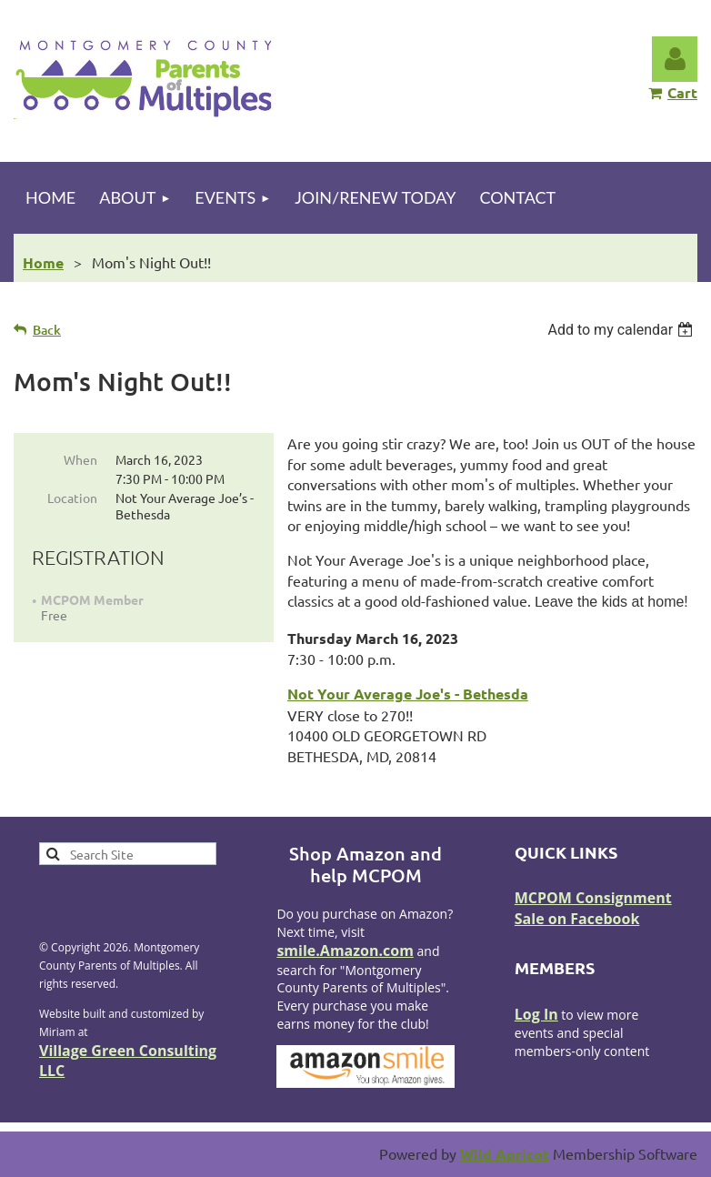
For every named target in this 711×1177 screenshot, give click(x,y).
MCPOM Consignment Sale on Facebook (593, 908)
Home (43, 262)
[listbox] (622, 329)
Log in (674, 59)
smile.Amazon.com (345, 951)
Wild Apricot (504, 1153)
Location (72, 497)
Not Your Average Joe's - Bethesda (407, 693)
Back (47, 329)
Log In (536, 1014)
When (80, 459)
